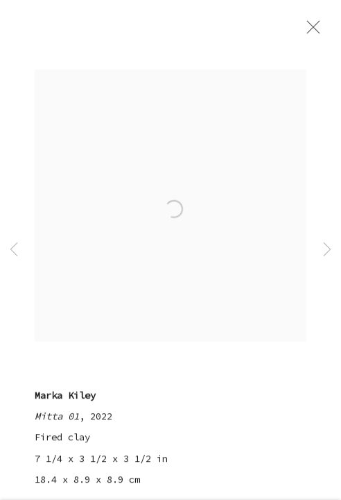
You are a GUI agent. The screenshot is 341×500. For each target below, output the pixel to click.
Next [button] (327, 250)
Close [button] (312, 31)
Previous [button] (14, 250)
